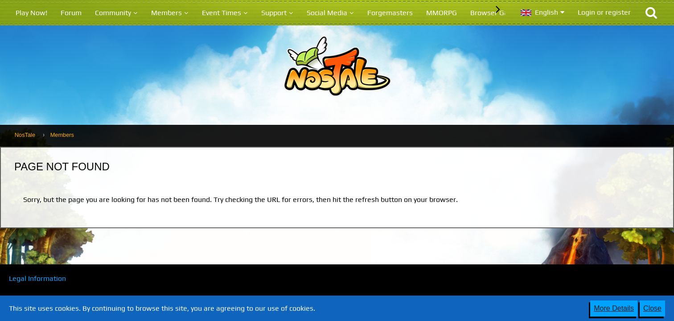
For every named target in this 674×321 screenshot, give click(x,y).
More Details (614, 308)
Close (652, 308)
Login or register (604, 12)
